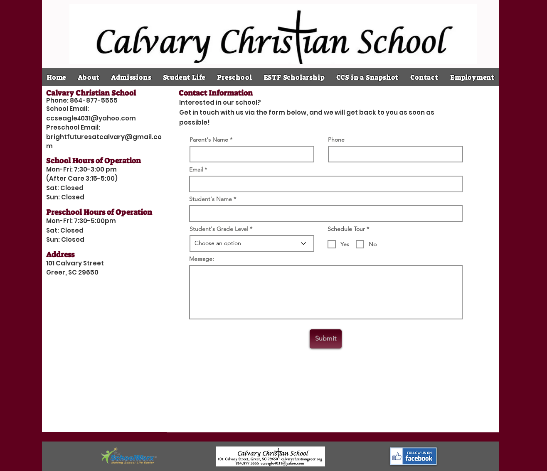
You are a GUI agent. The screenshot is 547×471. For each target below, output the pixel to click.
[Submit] (326, 338)
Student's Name (210, 199)
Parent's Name (209, 139)
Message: (201, 259)
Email (196, 169)
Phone (336, 139)
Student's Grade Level (219, 229)
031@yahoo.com (108, 118)
